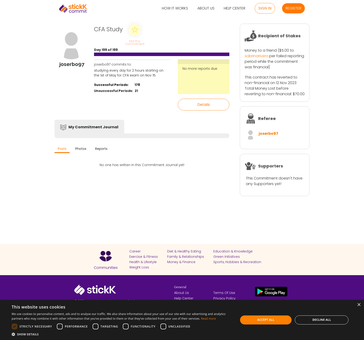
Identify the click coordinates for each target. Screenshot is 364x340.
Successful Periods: (111, 84)
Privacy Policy (224, 298)
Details (203, 104)
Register (293, 8)
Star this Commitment (134, 42)
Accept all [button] (265, 320)
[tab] (62, 149)
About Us (205, 8)
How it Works (175, 8)
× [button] (359, 305)
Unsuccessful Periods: (113, 90)
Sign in (264, 8)
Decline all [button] (321, 320)
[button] (122, 334)
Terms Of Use (224, 292)
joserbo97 (268, 133)
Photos (80, 148)
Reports (101, 148)
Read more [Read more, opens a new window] (208, 319)
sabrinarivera (256, 56)
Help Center (234, 8)
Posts (62, 148)
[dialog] (182, 320)
